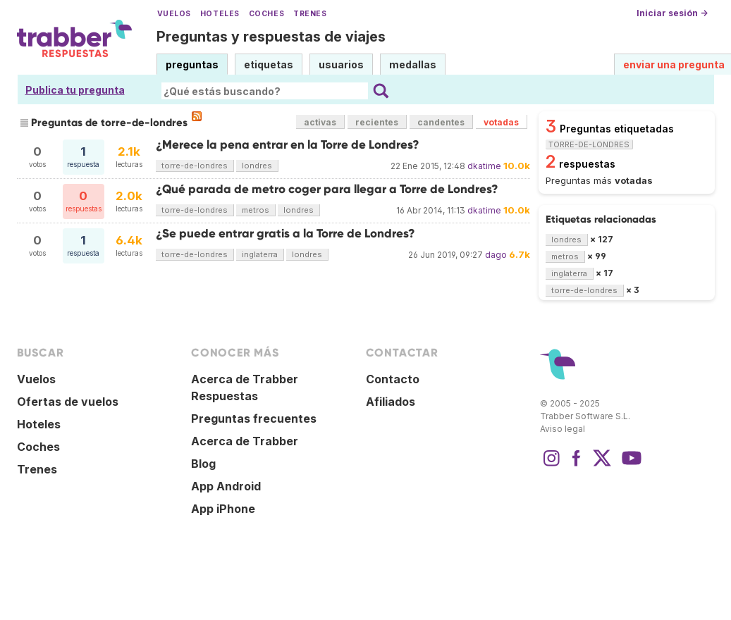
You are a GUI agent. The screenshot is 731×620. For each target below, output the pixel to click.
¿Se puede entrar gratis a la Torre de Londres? (285, 233)
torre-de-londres (194, 165)
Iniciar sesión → (672, 13)
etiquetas (268, 64)
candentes (441, 122)
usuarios (341, 64)
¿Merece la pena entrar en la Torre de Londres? (287, 144)
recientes (376, 122)
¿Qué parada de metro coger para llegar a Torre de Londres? (327, 189)
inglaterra (260, 254)
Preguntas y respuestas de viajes (271, 36)
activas (320, 122)
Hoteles (220, 13)
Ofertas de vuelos (67, 402)
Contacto (392, 379)
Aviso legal (562, 428)
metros (255, 210)
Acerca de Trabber (244, 441)
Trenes (309, 13)
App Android (226, 486)
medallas (412, 64)
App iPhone (223, 509)
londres (257, 165)
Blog (203, 464)
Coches (266, 13)
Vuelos (174, 13)
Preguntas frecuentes (254, 418)
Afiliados (390, 402)
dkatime (484, 166)
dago (496, 254)
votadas (501, 122)
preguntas (192, 64)
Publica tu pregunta (75, 90)
